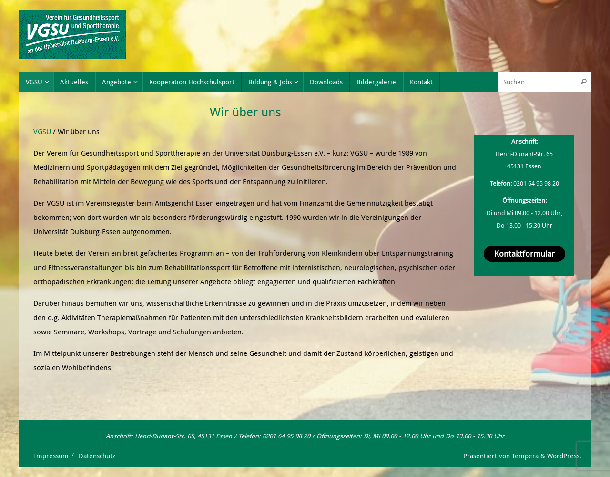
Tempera (525, 456)
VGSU (42, 131)
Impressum (51, 456)
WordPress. (564, 456)
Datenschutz (97, 456)
